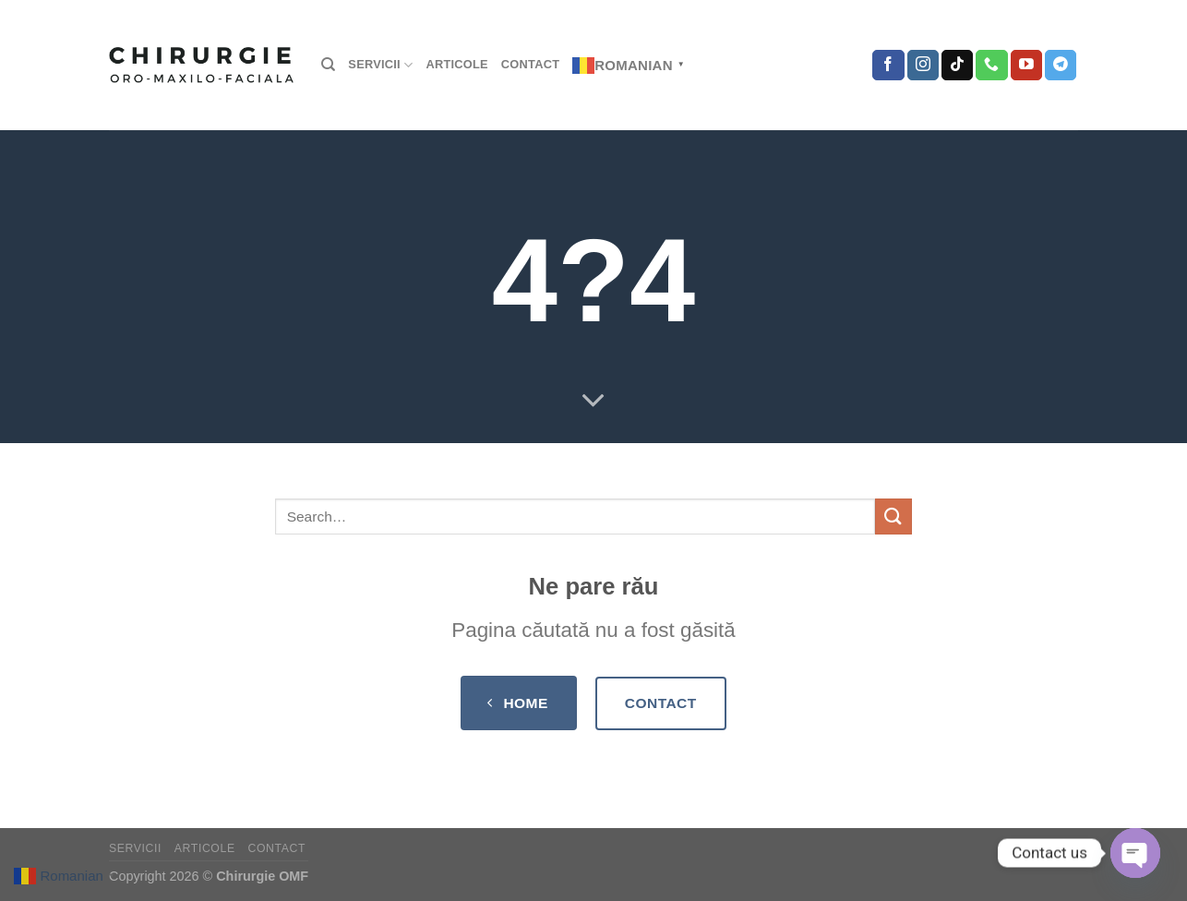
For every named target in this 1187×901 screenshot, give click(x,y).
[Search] (328, 64)
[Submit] (893, 517)
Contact (530, 64)
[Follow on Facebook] (888, 65)
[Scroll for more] (593, 402)
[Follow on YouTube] (1026, 65)
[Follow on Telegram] (1060, 65)
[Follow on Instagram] (923, 65)
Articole (456, 64)
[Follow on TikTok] (957, 65)
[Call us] (991, 65)
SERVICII (380, 65)
